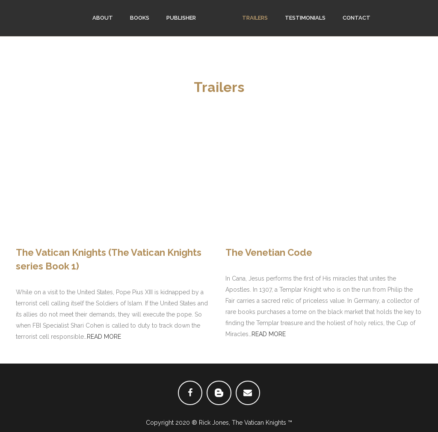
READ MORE (104, 336)
